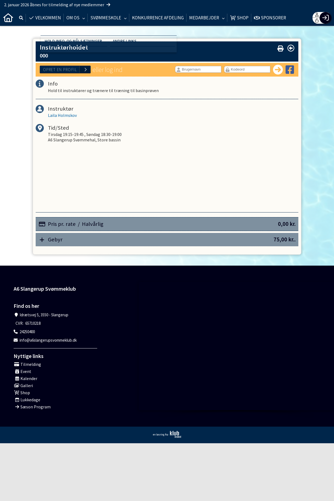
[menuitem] (8, 18)
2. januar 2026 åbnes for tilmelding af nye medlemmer (57, 4)
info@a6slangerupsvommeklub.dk (48, 340)
